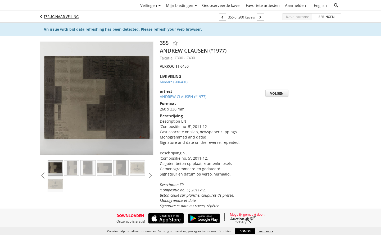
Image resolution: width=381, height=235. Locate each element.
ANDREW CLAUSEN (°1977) (183, 96)
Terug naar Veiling (61, 16)
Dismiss (245, 231)
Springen (326, 17)
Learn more (265, 231)
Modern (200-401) (174, 82)
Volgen (277, 93)
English (320, 5)
